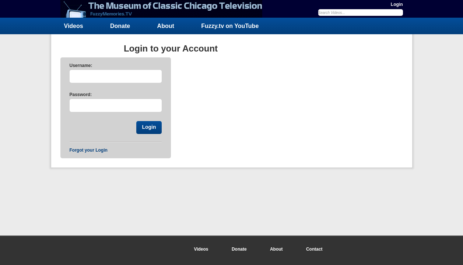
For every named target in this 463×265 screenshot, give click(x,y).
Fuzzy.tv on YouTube (230, 26)
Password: (81, 94)
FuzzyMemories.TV (164, 9)
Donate (120, 26)
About (165, 26)
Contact (314, 249)
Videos (73, 26)
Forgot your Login (89, 150)
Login (397, 4)
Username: (81, 65)
